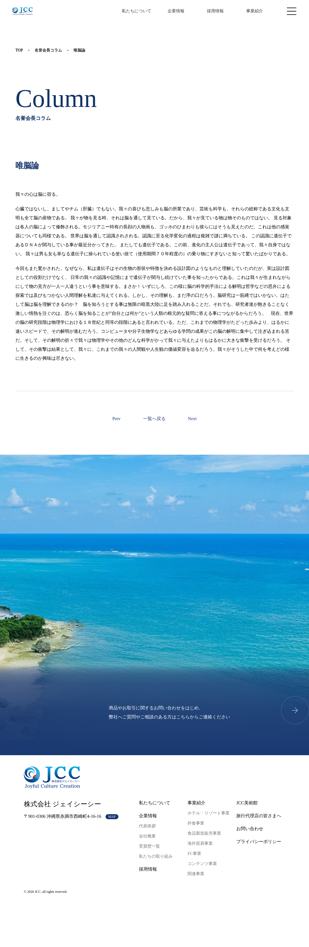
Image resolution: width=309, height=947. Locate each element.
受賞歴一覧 (149, 846)
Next (192, 418)
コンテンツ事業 (202, 863)
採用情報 (215, 11)
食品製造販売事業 (204, 833)
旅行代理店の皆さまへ (258, 815)
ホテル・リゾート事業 (208, 813)
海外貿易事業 (200, 843)
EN (104, 11)
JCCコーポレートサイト (22, 11)
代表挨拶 (147, 826)
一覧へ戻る (154, 418)
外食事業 (195, 823)
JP (96, 11)
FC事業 (194, 853)
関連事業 (195, 873)
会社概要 (147, 836)
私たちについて (136, 11)
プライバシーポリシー (258, 841)
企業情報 (176, 11)
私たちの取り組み (156, 856)
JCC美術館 (247, 802)
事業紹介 (254, 11)
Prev (116, 418)
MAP (112, 817)
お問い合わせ (249, 828)
